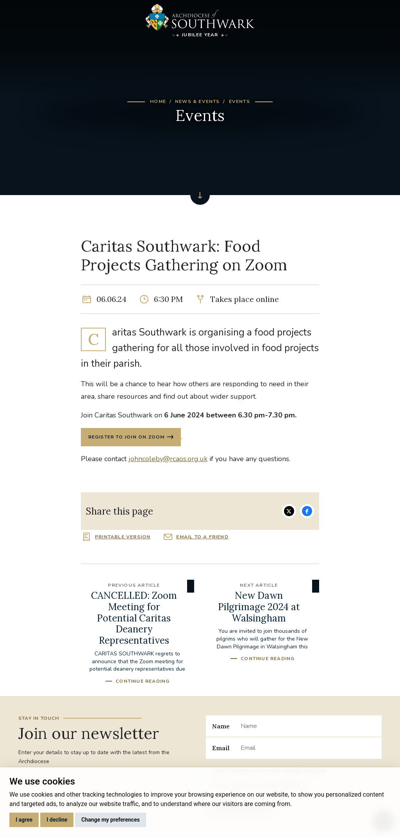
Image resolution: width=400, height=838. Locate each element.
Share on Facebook (307, 511)
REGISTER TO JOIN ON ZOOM (126, 437)
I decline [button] (56, 820)
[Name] (308, 726)
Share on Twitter (289, 511)
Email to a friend (202, 537)
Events (239, 101)
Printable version (122, 537)
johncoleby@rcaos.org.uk (168, 459)
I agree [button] (24, 820)
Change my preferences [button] (110, 820)
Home (158, 101)
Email (221, 748)
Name (221, 726)
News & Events (197, 101)
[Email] (308, 748)
